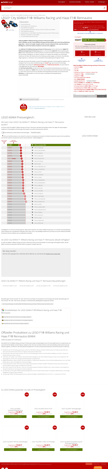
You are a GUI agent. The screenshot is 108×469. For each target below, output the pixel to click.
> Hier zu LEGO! (36, 204)
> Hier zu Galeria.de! (37, 220)
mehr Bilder (9, 30)
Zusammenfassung (25, 24)
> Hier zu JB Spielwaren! (38, 182)
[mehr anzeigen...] (37, 138)
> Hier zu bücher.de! (37, 158)
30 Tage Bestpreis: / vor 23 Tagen (85, 88)
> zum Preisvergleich (15, 416)
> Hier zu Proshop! (37, 161)
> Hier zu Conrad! (36, 188)
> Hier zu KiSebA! (36, 212)
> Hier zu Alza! (36, 164)
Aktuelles (75, 2)
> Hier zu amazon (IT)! (37, 201)
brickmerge (89, 464)
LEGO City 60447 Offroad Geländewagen (15, 442)
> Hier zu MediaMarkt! (38, 180)
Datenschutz (96, 464)
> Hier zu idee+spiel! (37, 196)
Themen (89, 2)
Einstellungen (101, 2)
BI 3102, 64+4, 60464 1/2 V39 (43, 286)
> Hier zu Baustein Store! (38, 209)
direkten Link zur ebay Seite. (53, 254)
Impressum (103, 464)
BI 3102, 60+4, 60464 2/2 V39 (60, 286)
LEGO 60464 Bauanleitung (27, 31)
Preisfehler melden (35, 132)
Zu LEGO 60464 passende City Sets (29, 36)
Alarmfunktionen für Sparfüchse (29, 26)
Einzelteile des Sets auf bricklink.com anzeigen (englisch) (16, 317)
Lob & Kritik (98, 467)
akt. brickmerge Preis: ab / (90, 89)
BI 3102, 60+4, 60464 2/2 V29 (26, 286)
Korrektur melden (90, 74)
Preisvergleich (61, 2)
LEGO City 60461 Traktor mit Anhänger (43, 442)
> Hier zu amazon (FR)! (38, 145)
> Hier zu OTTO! (36, 172)
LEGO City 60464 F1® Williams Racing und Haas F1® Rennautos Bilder (38, 29)
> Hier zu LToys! (36, 217)
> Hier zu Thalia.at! (37, 193)
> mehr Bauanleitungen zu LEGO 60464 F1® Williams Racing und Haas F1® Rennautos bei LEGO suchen (27, 304)
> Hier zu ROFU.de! (37, 223)
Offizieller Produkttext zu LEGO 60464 (30, 34)
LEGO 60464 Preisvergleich (27, 28)
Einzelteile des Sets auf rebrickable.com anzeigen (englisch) (17, 320)
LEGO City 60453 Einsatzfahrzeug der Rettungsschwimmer (71, 442)
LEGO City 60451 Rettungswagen (71, 409)
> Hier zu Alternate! (37, 156)
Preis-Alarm (86, 46)
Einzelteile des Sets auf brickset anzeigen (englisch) (15, 323)
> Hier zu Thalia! (36, 177)
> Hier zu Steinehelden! (38, 150)
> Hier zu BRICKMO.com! (38, 166)
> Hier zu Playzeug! (37, 147)
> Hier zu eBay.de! (37, 185)
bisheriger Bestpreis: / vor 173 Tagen (86, 86)
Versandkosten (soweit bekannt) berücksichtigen (17, 132)
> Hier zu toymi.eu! (37, 215)
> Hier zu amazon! (37, 153)
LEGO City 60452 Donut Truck (43, 409)
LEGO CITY (54, 51)
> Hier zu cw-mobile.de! (38, 199)
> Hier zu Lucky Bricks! (38, 169)
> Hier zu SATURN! (37, 191)
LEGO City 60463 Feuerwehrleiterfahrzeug (15, 409)
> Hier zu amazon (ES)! (38, 207)
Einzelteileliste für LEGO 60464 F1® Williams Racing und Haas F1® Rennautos (40, 33)
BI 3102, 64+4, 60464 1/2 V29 (10, 286)
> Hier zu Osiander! (37, 174)
